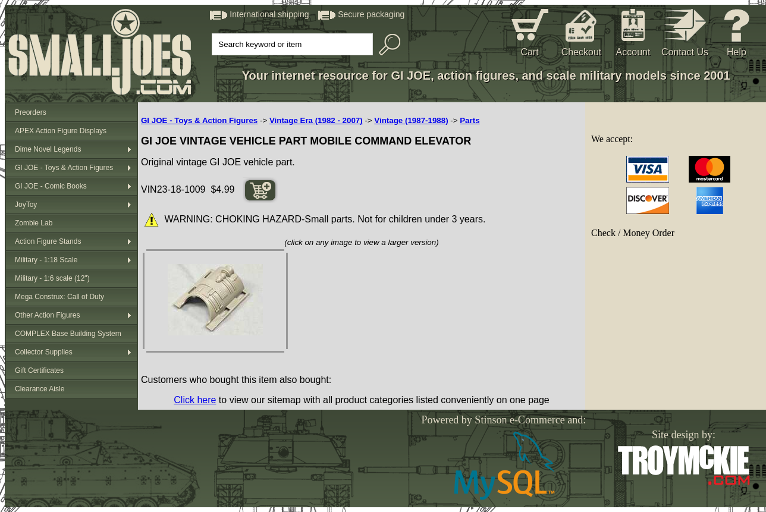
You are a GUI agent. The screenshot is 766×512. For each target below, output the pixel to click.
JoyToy (26, 204)
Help (736, 52)
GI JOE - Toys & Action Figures (64, 168)
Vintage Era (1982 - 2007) (316, 120)
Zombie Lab (33, 223)
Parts (469, 120)
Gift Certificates (39, 370)
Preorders (30, 112)
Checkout (581, 52)
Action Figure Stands (48, 241)
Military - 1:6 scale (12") (52, 278)
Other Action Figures (47, 315)
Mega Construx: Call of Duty (59, 297)
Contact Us (684, 52)
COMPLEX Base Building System (68, 333)
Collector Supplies (44, 352)
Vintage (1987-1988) (411, 120)
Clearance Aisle (39, 389)
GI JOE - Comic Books (51, 186)
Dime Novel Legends (48, 149)
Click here (195, 400)
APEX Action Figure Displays (60, 131)
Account (633, 52)
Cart (529, 52)
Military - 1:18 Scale (46, 260)
